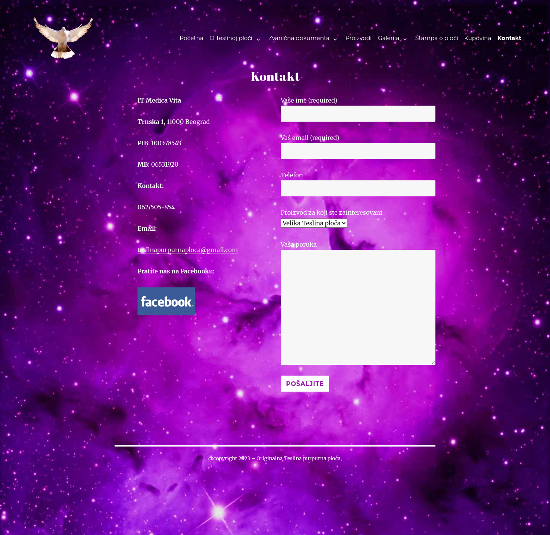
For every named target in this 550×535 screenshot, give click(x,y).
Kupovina (477, 38)
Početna (191, 38)
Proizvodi (358, 38)
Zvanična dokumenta (299, 38)
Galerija (388, 38)
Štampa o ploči (436, 38)
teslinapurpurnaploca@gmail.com (188, 250)
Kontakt (509, 38)
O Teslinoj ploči (231, 38)
